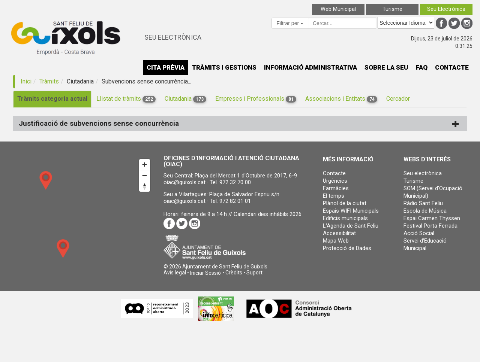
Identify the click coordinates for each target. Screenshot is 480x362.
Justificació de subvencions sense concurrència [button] (239, 123)
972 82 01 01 (235, 201)
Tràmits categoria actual (52, 98)
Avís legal (175, 273)
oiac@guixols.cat (185, 182)
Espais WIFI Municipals (351, 210)
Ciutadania (185, 99)
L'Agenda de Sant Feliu (350, 225)
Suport (254, 273)
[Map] (81, 215)
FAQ (422, 67)
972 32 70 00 (235, 182)
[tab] (240, 123)
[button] (205, 273)
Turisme (413, 180)
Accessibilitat (339, 233)
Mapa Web (336, 240)
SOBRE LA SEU (386, 67)
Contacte (334, 173)
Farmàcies (336, 188)
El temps (333, 195)
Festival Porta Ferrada (431, 225)
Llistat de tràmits (126, 99)
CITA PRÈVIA (165, 67)
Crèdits (233, 273)
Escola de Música (425, 210)
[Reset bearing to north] (144, 186)
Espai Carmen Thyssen (432, 218)
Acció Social (419, 233)
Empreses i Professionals (255, 99)
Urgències (335, 180)
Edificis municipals (345, 218)
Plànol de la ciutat (344, 203)
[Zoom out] (144, 175)
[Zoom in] (144, 164)
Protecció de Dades (347, 248)
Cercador (398, 98)
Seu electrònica (423, 173)
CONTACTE (452, 67)
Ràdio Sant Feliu (423, 203)
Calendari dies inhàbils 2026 (268, 214)
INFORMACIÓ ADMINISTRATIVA (310, 67)
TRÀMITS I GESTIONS (224, 67)
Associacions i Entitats (341, 99)
